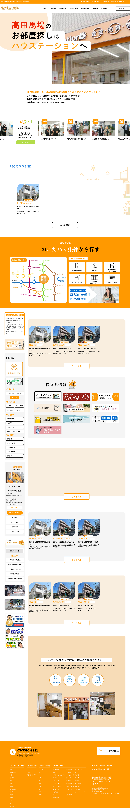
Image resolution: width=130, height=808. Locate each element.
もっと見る (25, 142)
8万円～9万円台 (11, 451)
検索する (14, 397)
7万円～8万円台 (11, 447)
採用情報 (104, 9)
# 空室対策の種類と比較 (14, 564)
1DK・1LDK (19, 406)
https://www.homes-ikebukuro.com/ (51, 102)
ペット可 (9, 423)
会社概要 (95, 9)
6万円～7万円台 (11, 443)
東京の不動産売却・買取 (101, 769)
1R (10, 406)
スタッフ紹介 (73, 9)
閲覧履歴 (95, 1)
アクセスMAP (14, 507)
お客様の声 (62, 9)
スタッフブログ (14, 531)
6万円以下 (9, 439)
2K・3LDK (10, 410)
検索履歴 (105, 1)
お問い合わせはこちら (15, 513)
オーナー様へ (85, 9)
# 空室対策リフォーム (15, 569)
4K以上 (19, 410)
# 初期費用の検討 (14, 574)
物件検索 (53, 9)
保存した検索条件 (117, 1)
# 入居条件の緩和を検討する (14, 578)
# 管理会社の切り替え (15, 560)
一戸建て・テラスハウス (13, 431)
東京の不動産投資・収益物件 (102, 766)
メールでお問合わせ (108, 751)
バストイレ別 (10, 427)
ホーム (45, 9)
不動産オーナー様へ (14, 551)
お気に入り (85, 1)
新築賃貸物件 (10, 419)
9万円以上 (9, 456)
